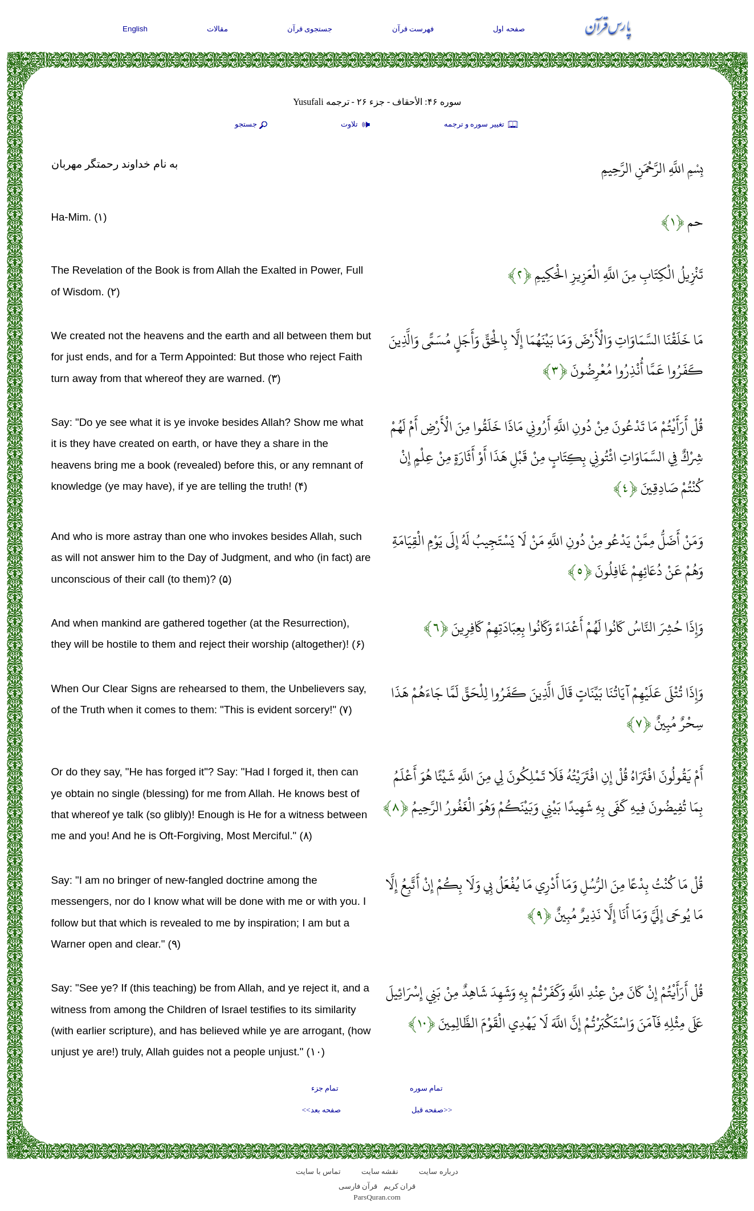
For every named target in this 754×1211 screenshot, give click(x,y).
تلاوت (357, 125)
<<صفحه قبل (431, 1110)
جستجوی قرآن (310, 29)
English (135, 29)
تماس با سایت (318, 1171)
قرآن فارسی (358, 1186)
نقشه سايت (379, 1171)
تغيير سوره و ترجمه (481, 125)
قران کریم (399, 1186)
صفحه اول (509, 29)
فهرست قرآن (413, 29)
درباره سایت (438, 1171)
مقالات (217, 29)
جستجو (252, 125)
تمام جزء (325, 1088)
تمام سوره (426, 1088)
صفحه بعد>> (321, 1110)
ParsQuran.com (377, 1197)
